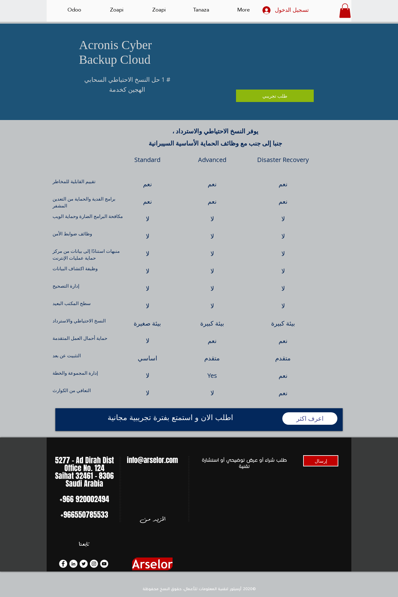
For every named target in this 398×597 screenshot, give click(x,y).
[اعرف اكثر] (309, 418)
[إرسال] (320, 460)
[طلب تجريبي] (275, 96)
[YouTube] (104, 564)
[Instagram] (94, 564)
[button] (345, 10)
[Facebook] (63, 564)
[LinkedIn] (73, 564)
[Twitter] (84, 564)
